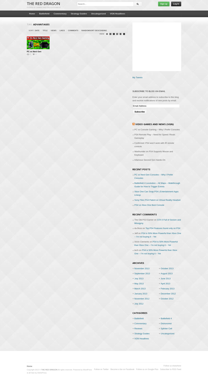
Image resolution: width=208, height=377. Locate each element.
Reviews (138, 328)
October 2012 (167, 298)
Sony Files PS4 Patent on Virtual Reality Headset (157, 200)
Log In (176, 4)
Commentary (60, 13)
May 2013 (139, 283)
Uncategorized (98, 13)
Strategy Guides (79, 13)
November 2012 (142, 298)
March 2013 (140, 288)
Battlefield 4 (166, 318)
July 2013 (138, 278)
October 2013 (167, 268)
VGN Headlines (117, 13)
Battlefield (44, 13)
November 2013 (142, 268)
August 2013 (167, 273)
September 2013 (142, 273)
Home (32, 13)
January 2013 (140, 293)
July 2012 (138, 304)
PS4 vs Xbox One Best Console (149, 205)
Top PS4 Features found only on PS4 (162, 228)
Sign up (163, 4)
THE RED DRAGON (43, 3)
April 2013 (165, 283)
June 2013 (166, 278)
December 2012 (168, 293)
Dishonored (166, 323)
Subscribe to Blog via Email (148, 91)
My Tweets (137, 77)
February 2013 (168, 288)
